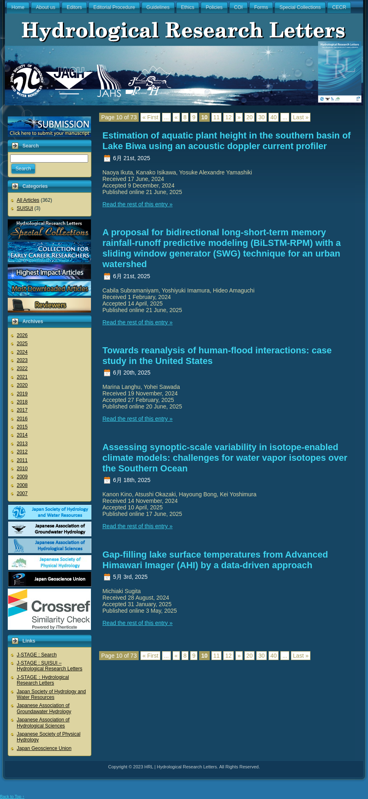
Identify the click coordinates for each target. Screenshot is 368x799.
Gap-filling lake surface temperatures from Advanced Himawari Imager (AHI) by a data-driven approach (215, 559)
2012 (22, 452)
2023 (22, 360)
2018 (22, 402)
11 (216, 117)
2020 (22, 385)
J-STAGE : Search (37, 655)
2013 (22, 443)
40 (273, 117)
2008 (22, 485)
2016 (22, 419)
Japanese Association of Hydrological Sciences (43, 722)
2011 (22, 460)
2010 (22, 468)
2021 (22, 377)
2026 (22, 335)
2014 (22, 435)
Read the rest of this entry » (137, 204)
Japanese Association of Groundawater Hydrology (44, 708)
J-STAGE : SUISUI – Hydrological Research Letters (49, 666)
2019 (22, 394)
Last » (300, 117)
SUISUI (25, 208)
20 (249, 117)
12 (228, 117)
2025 (22, 343)
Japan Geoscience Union (44, 748)
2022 (22, 368)
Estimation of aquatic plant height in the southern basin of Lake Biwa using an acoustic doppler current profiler (226, 140)
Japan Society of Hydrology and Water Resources (51, 694)
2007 (22, 493)
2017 (22, 410)
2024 (22, 352)
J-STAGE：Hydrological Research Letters (43, 680)
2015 (22, 427)
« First (150, 117)
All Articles (28, 200)
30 (261, 117)
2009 (22, 477)
